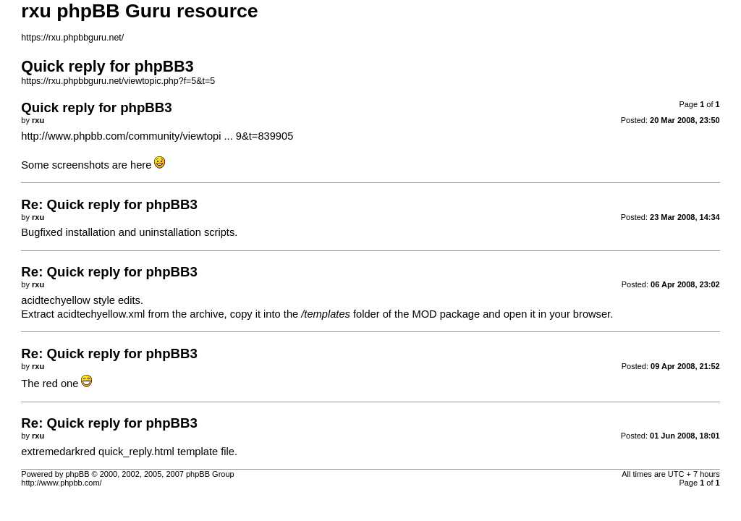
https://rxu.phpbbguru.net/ (72, 38)
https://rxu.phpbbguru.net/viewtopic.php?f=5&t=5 (118, 81)
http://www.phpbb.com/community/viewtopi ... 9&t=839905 (157, 136)
